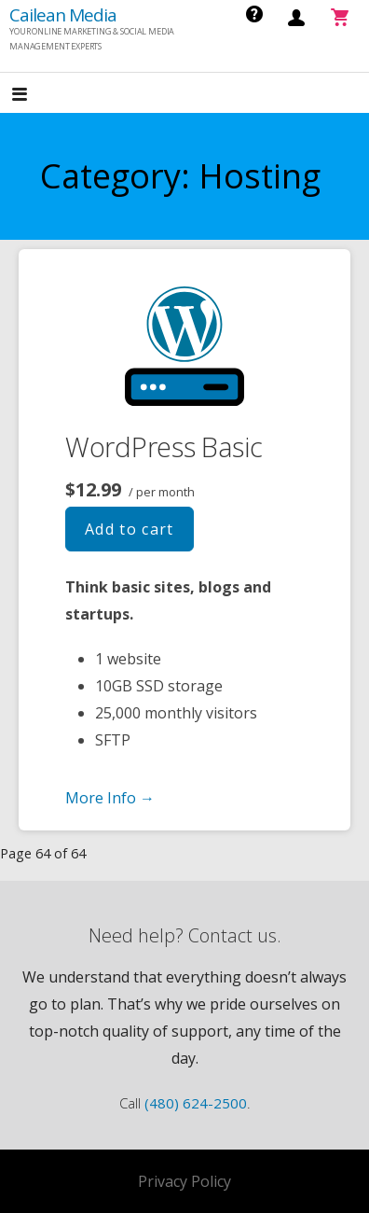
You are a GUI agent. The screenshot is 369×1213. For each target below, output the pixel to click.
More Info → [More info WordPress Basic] (110, 798)
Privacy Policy (184, 1181)
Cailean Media (62, 15)
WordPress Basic (164, 446)
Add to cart (129, 529)
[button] (35, 94)
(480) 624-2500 (195, 1103)
